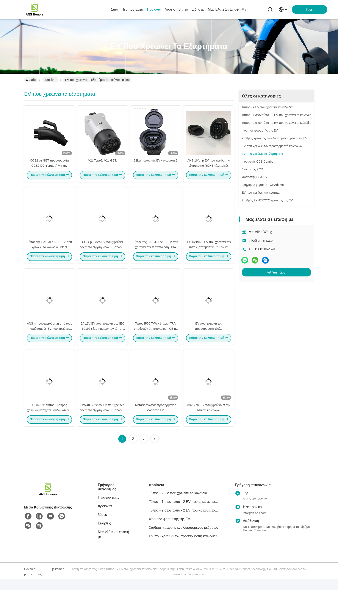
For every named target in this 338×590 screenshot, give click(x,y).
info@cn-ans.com (262, 240)
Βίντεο (183, 9)
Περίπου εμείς (133, 9)
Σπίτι (114, 9)
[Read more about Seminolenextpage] (144, 449)
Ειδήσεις (197, 9)
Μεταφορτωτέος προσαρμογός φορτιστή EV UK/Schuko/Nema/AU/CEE (155, 420)
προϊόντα (154, 9)
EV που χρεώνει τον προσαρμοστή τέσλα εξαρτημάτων (208, 336)
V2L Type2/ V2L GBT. (102, 163)
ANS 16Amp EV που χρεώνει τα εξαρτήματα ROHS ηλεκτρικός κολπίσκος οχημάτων (208, 168)
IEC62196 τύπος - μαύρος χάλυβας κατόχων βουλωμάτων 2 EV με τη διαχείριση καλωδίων (49, 420)
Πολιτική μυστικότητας (33, 582)
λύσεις (170, 9)
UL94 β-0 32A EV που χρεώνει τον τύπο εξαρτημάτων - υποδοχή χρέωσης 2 (102, 252)
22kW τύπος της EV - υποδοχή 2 (155, 163)
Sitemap (58, 579)
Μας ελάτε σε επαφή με (227, 9)
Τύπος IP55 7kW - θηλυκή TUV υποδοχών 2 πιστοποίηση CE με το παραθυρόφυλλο (155, 336)
